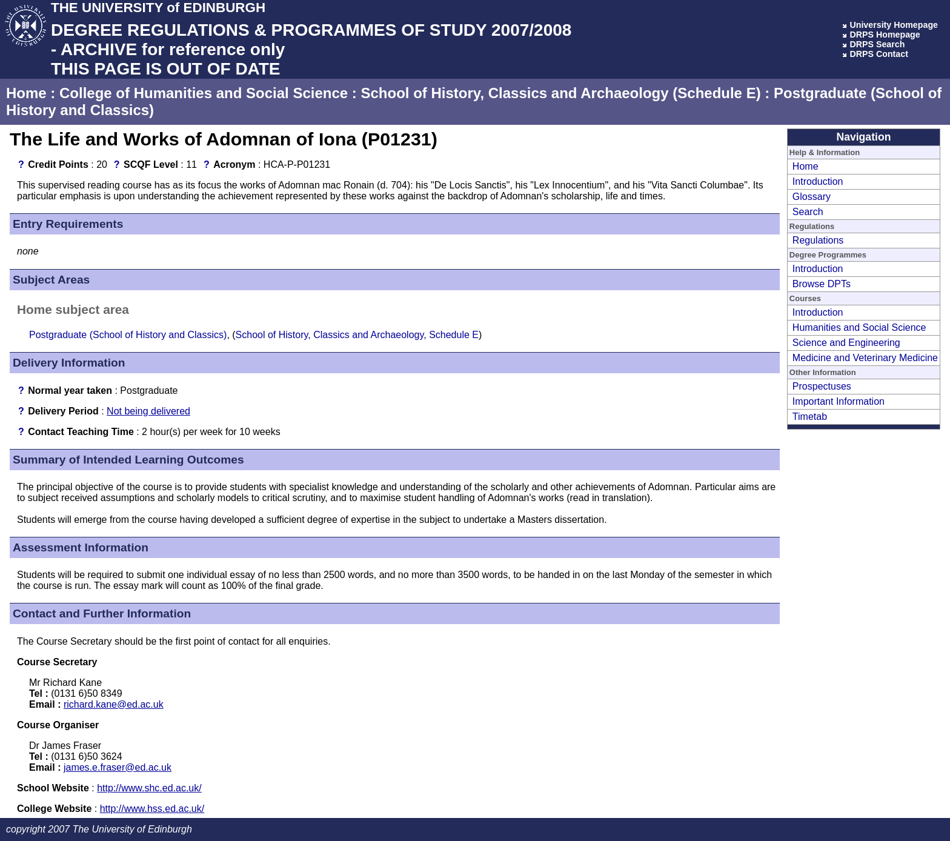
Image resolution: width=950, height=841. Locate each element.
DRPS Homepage (884, 34)
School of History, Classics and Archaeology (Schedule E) (560, 93)
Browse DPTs (821, 284)
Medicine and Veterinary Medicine (865, 358)
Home (26, 93)
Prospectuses (821, 386)
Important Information (838, 401)
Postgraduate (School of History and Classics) (128, 335)
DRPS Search (877, 44)
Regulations (818, 240)
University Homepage (893, 25)
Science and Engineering (846, 342)
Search (807, 212)
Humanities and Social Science (859, 327)
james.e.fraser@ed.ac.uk (117, 767)
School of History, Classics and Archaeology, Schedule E (357, 335)
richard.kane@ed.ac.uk (114, 704)
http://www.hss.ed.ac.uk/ (152, 808)
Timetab (809, 416)
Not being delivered (148, 411)
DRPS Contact (878, 54)
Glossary (811, 196)
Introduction (817, 181)
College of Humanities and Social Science (203, 93)
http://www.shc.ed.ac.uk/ (149, 788)
